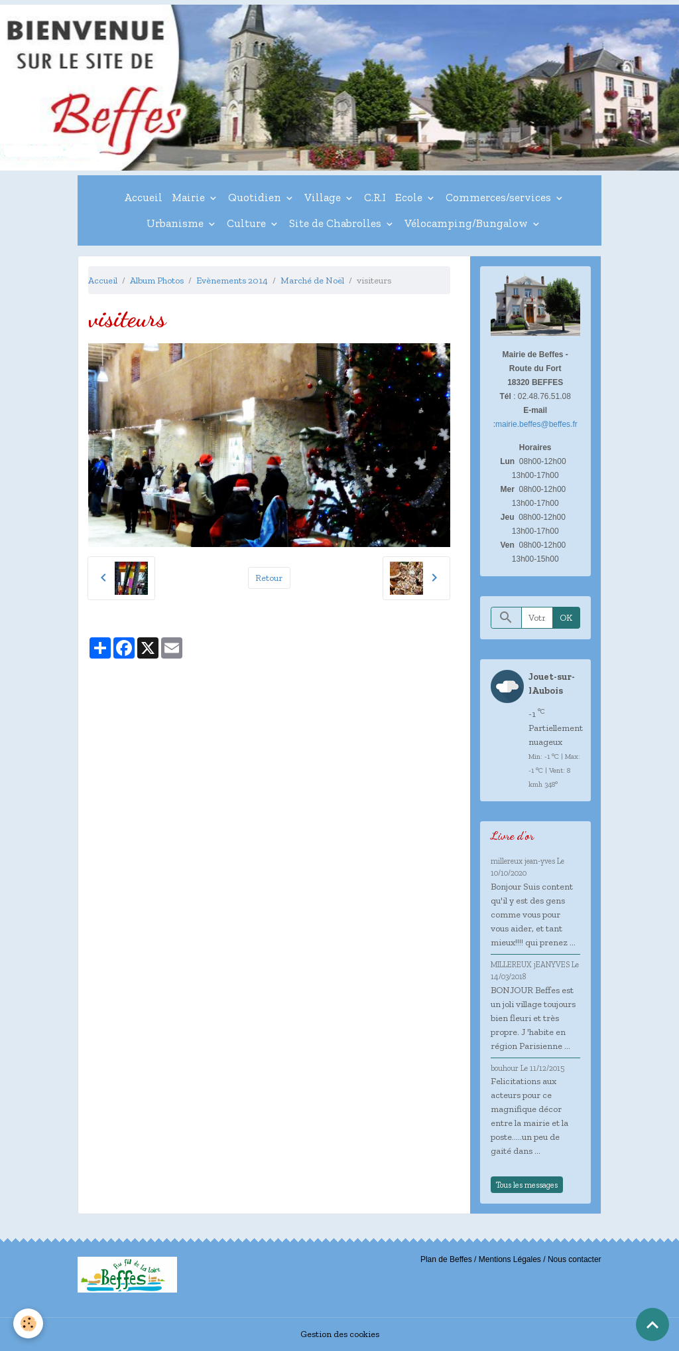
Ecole (410, 197)
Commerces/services (500, 197)
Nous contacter (574, 1259)
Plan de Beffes (446, 1259)
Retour (268, 578)
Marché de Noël (312, 280)
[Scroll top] (652, 1324)
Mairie (190, 197)
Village (323, 197)
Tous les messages (527, 1185)
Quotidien (256, 197)
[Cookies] (28, 1323)
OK (566, 617)
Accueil (143, 197)
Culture (248, 223)
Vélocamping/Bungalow (467, 223)
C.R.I (375, 197)
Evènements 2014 (232, 280)
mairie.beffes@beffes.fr (536, 424)
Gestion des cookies (339, 1334)
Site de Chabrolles (336, 223)
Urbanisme (176, 223)
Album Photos (157, 280)
